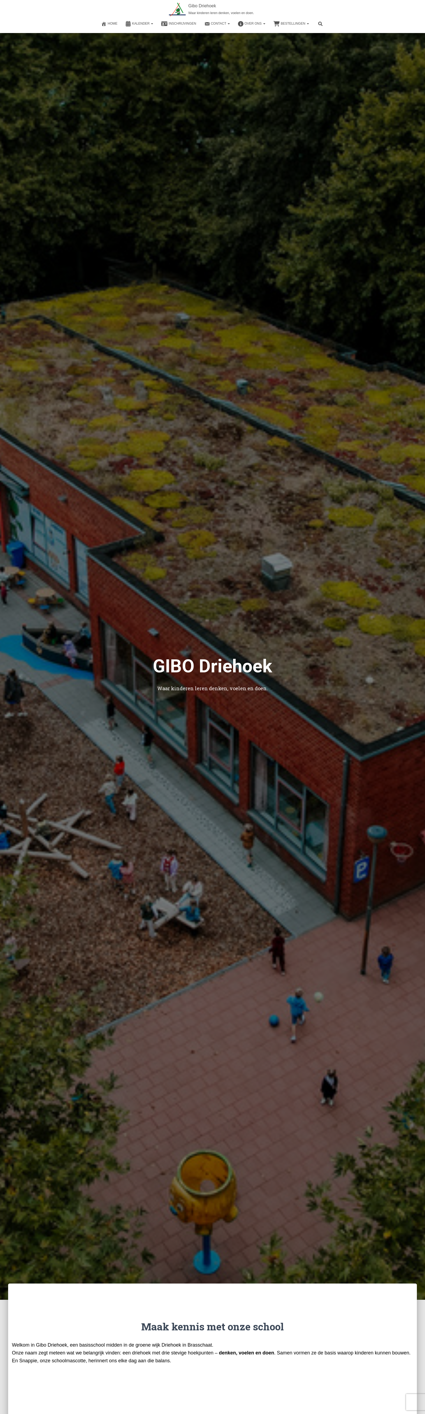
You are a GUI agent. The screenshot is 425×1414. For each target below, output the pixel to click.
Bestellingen (291, 24)
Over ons (251, 24)
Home (109, 24)
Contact (217, 24)
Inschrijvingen (178, 24)
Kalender (139, 24)
